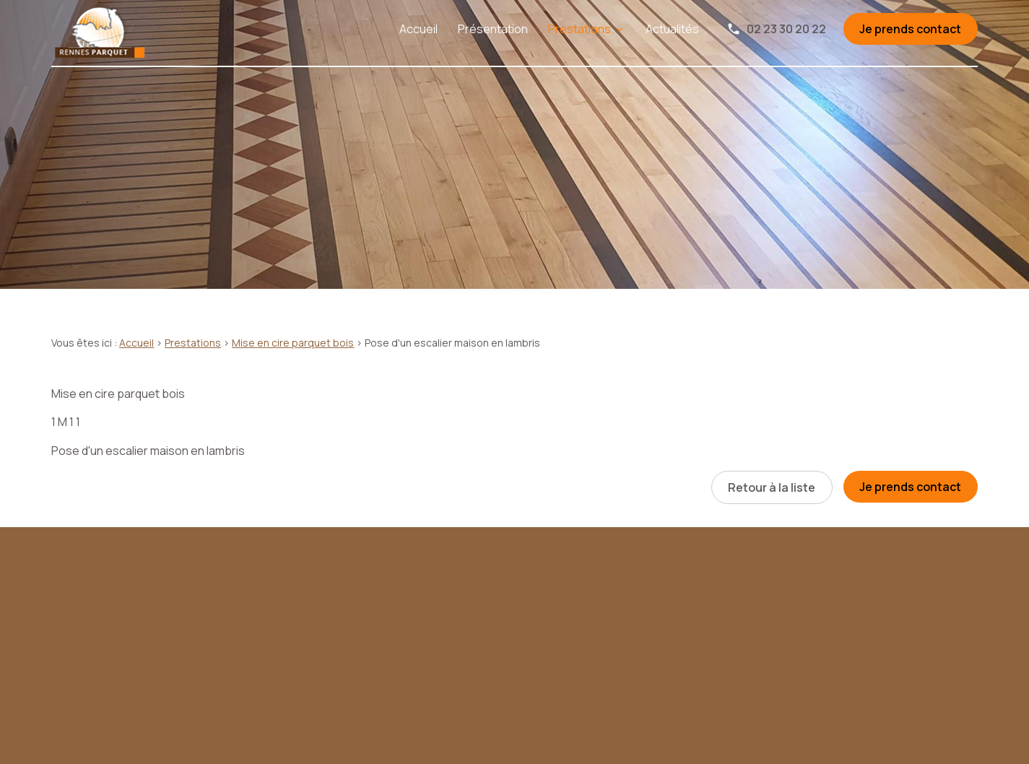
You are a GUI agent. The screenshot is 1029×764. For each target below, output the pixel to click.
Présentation (493, 29)
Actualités (672, 29)
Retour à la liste (771, 487)
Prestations (579, 29)
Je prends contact (910, 29)
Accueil (418, 29)
